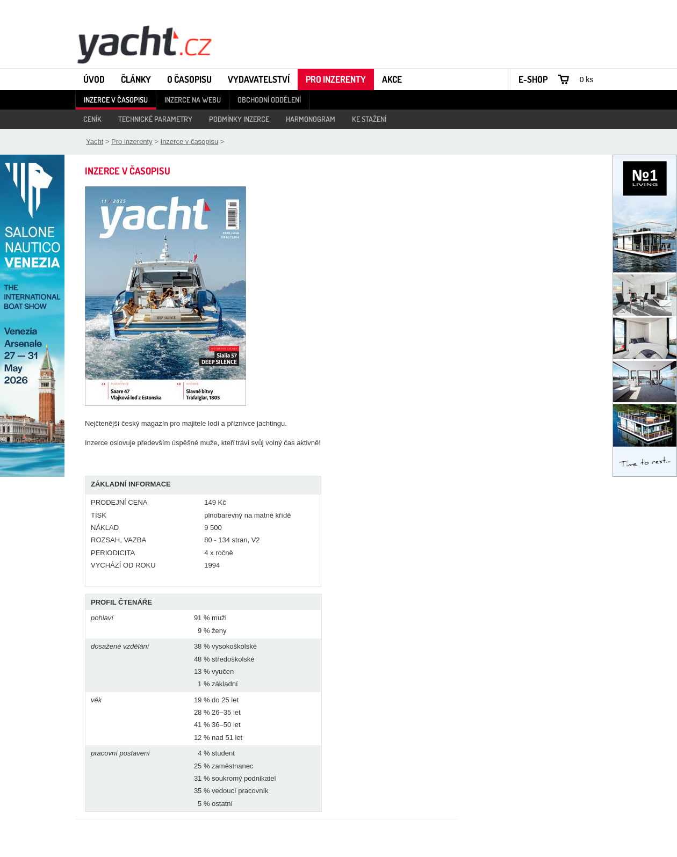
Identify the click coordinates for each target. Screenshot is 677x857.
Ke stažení (369, 119)
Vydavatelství (259, 79)
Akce (392, 79)
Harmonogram (310, 119)
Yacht (94, 141)
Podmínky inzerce (239, 119)
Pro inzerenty (336, 79)
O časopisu (189, 79)
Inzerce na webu (192, 99)
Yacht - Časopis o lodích (144, 43)
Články (136, 79)
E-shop (533, 79)
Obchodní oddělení (269, 99)
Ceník (92, 119)
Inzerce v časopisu (116, 99)
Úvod (94, 79)
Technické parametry (155, 119)
